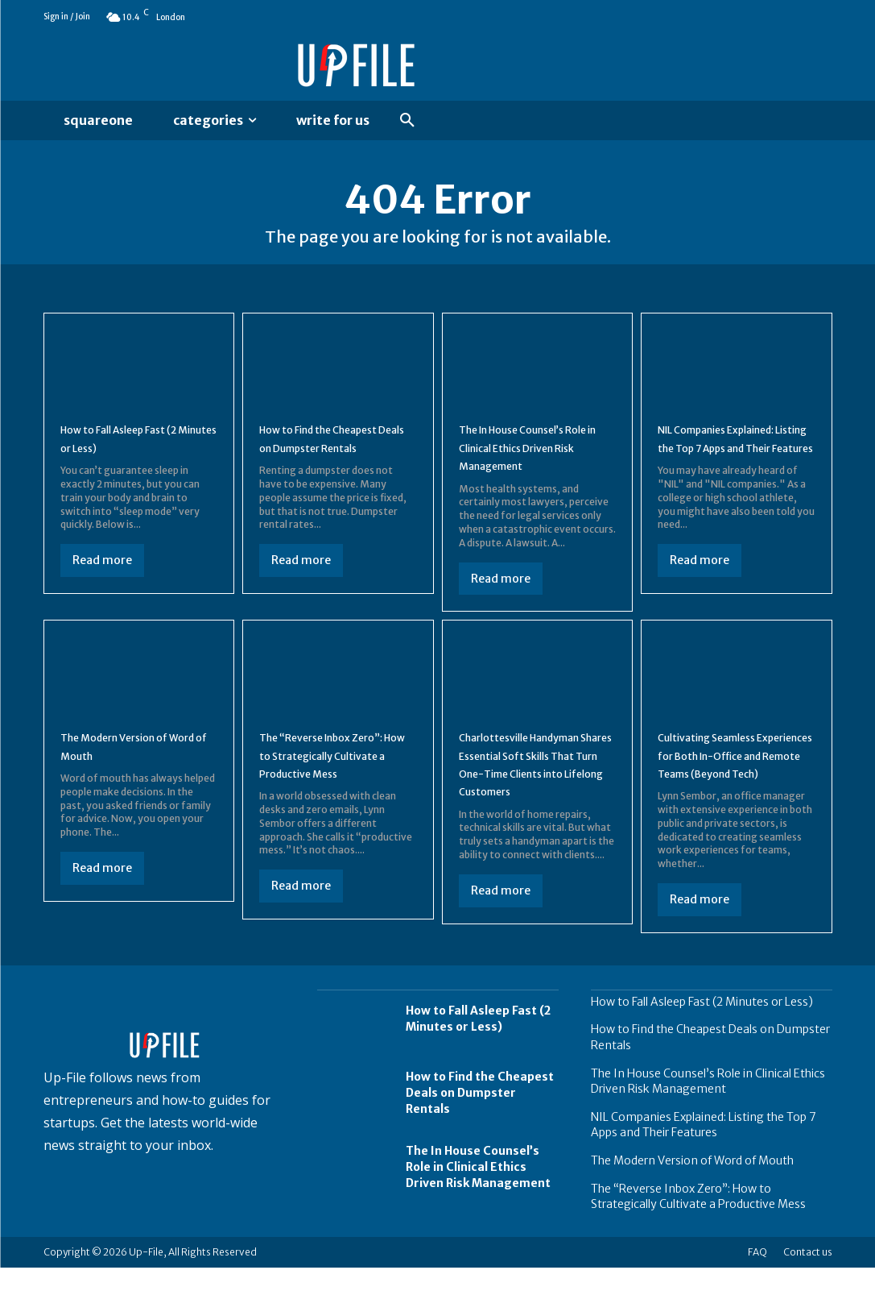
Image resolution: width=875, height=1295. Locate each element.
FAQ (757, 1279)
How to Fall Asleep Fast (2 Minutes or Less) (136, 447)
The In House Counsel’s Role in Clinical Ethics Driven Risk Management (534, 456)
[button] (407, 121)
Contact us (807, 1279)
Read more (102, 569)
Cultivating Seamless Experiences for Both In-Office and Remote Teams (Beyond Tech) (736, 773)
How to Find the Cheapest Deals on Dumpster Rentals (336, 456)
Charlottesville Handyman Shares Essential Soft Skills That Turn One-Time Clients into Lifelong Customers (537, 782)
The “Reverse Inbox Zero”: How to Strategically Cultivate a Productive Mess (331, 773)
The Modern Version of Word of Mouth (692, 1188)
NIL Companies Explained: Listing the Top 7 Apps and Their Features (735, 456)
